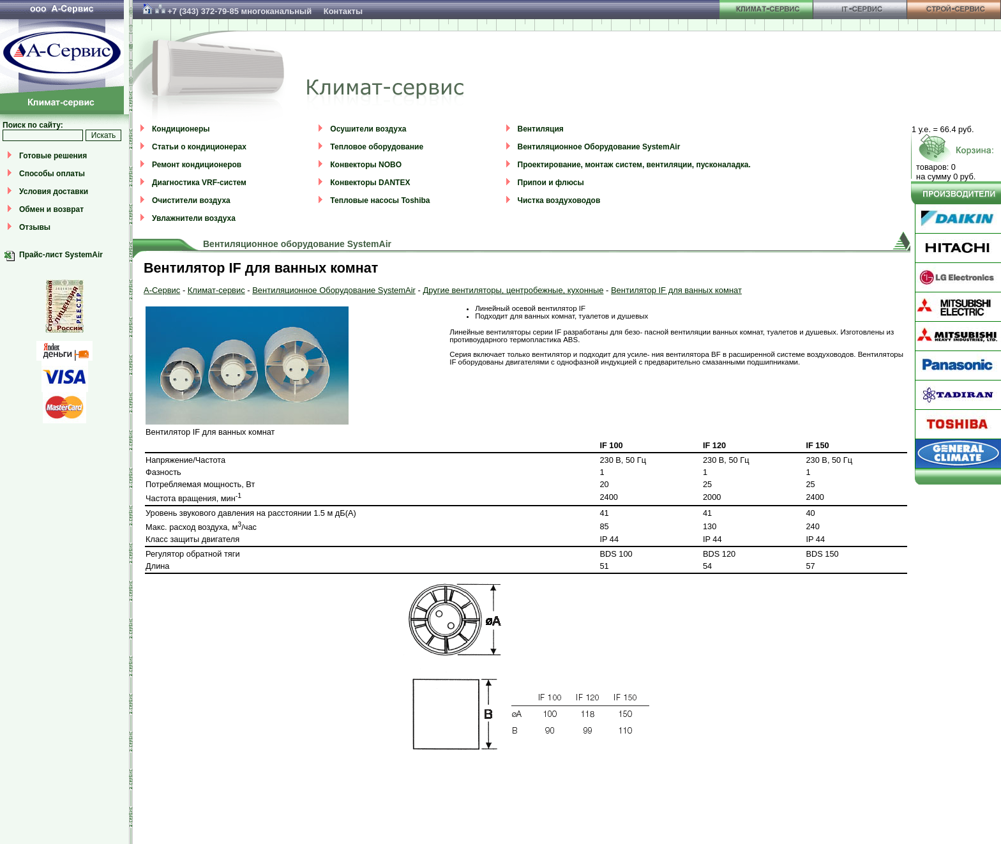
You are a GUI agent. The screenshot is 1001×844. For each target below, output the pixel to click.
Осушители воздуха (368, 128)
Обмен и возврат (51, 209)
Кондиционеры (180, 128)
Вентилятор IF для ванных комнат (676, 290)
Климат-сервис (216, 290)
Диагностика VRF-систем (199, 182)
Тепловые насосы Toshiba (380, 200)
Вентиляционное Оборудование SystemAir (599, 146)
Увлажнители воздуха (194, 218)
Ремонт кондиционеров (196, 164)
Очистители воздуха (191, 200)
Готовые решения (53, 155)
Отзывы (34, 227)
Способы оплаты (52, 173)
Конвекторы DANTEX (370, 182)
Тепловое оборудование (376, 146)
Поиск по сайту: (33, 125)
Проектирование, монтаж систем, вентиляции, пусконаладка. (634, 164)
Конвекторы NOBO (366, 164)
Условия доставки (53, 191)
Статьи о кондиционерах (199, 146)
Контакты (343, 11)
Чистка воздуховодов (559, 200)
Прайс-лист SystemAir (61, 254)
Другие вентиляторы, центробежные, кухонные (513, 290)
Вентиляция (541, 128)
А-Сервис (162, 290)
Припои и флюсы (551, 182)
